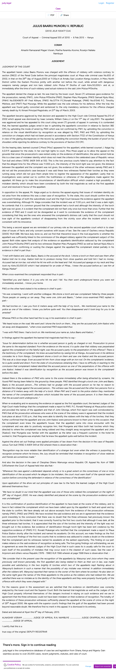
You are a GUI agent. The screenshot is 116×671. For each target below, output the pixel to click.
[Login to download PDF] (50, 15)
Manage (88, 666)
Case (58, 8)
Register (110, 3)
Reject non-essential (103, 666)
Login (101, 3)
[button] (64, 15)
